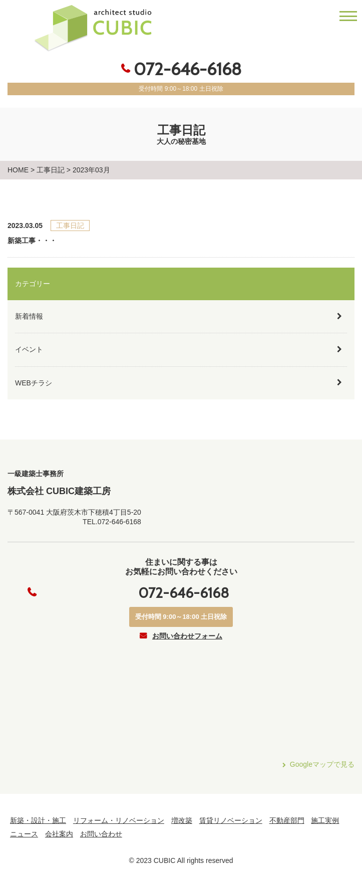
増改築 (181, 820)
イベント (29, 349)
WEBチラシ (33, 383)
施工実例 (325, 820)
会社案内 (59, 834)
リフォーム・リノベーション (118, 820)
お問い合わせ (101, 834)
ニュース (24, 834)
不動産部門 (286, 820)
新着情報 (29, 316)
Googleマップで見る (322, 764)
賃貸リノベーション (230, 820)
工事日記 (51, 170)
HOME (18, 170)
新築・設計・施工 (38, 820)
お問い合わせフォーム (187, 636)
